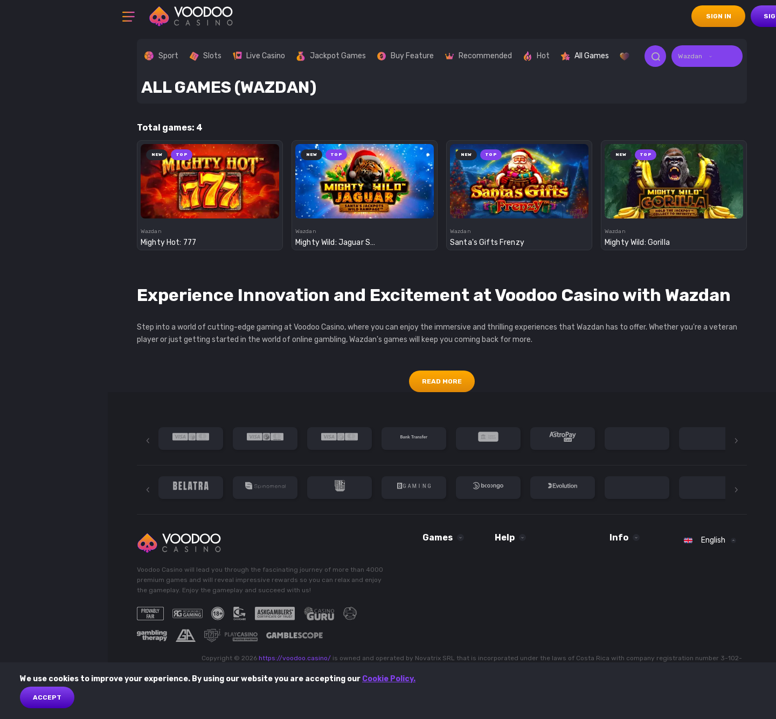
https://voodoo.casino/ (295, 658)
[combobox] (707, 56)
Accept (47, 697)
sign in (718, 16)
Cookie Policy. (388, 678)
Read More (442, 381)
